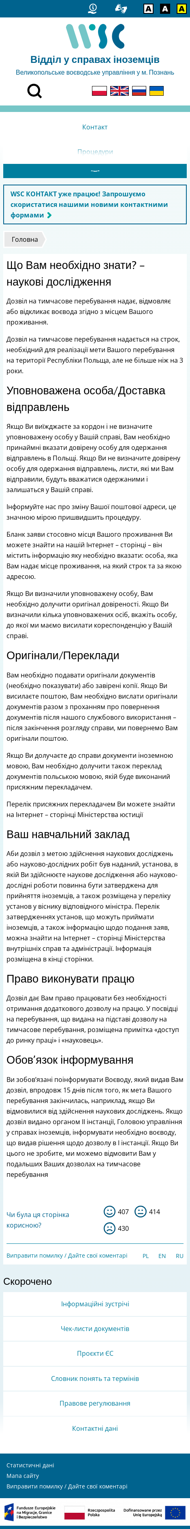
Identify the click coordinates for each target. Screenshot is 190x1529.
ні (109, 1231)
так (109, 1215)
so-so (140, 1215)
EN (162, 1259)
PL (146, 1259)
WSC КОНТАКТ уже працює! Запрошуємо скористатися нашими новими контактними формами (89, 208)
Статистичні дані (30, 1468)
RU (180, 1259)
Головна (25, 242)
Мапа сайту (22, 1479)
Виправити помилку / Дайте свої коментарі (67, 1258)
